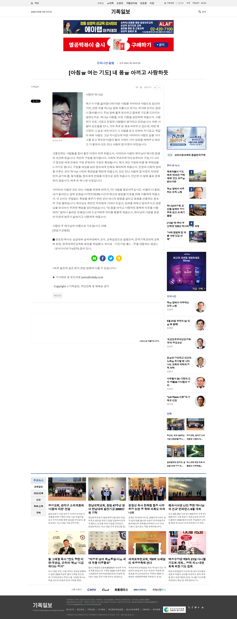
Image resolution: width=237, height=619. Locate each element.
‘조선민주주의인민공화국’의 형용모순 (179, 341)
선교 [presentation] (38, 499)
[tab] (38, 487)
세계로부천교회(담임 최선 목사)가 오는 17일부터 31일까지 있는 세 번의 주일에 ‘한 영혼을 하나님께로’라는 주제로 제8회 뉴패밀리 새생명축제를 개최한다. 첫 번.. (147, 572)
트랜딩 (100, 3)
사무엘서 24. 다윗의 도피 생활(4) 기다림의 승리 (178, 382)
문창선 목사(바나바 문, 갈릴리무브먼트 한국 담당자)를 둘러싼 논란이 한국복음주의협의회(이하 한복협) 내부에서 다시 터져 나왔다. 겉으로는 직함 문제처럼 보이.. (147, 522)
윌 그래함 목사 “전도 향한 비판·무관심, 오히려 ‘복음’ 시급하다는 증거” (66, 562)
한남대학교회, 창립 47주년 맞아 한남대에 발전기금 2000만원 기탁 (106, 509)
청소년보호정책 (132, 609)
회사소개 (70, 609)
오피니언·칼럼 (105, 63)
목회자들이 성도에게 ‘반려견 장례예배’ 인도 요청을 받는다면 (176, 176)
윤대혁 (110, 3)
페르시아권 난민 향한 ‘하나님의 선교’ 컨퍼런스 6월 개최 (186, 507)
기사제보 (101, 609)
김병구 (170, 371)
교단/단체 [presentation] (38, 493)
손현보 (120, 3)
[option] (177, 430)
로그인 (203, 3)
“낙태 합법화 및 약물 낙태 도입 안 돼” (176, 236)
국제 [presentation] (38, 512)
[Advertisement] (186, 104)
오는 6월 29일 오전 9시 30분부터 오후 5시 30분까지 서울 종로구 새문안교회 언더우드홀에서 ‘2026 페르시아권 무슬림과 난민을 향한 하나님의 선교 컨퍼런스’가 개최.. (187, 518)
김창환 (170, 328)
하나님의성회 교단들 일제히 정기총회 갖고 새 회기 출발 (176, 210)
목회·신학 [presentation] (38, 506)
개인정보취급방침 (115, 609)
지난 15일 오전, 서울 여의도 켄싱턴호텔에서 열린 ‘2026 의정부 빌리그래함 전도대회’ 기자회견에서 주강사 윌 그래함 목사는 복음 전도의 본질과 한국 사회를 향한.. (67, 576)
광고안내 (80, 609)
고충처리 (146, 609)
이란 (152, 3)
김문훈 (143, 3)
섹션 (35, 3)
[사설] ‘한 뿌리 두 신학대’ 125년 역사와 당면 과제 (183, 224)
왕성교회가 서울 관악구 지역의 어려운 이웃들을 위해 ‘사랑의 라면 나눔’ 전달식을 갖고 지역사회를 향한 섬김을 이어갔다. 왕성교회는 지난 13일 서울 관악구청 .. (67, 518)
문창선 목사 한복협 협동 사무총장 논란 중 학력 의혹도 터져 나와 (146, 509)
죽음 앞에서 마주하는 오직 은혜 (175, 190)
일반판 (180, 3)
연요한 (58, 295)
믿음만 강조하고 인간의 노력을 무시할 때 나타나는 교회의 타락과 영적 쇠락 (179, 362)
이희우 (170, 389)
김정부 (170, 309)
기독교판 (170, 3)
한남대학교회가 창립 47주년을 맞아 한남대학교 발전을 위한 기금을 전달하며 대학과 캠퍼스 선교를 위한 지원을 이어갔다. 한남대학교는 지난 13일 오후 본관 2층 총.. (107, 522)
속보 (170, 155)
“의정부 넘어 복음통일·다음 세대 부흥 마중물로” (107, 561)
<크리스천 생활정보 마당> (149, 341)
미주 (188, 3)
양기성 (170, 404)
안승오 (170, 346)
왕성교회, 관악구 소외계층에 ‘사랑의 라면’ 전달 (66, 507)
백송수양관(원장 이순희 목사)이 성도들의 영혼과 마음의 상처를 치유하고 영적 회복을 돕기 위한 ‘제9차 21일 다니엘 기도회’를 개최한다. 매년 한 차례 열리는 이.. (187, 576)
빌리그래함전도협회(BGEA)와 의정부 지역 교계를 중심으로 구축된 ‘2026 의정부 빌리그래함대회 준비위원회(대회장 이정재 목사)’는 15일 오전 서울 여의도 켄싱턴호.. (107, 572)
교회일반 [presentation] (38, 486)
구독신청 (195, 3)
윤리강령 (156, 609)
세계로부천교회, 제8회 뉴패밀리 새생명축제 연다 (147, 561)
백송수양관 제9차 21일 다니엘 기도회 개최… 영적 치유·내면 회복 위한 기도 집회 (187, 562)
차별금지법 (131, 3)
